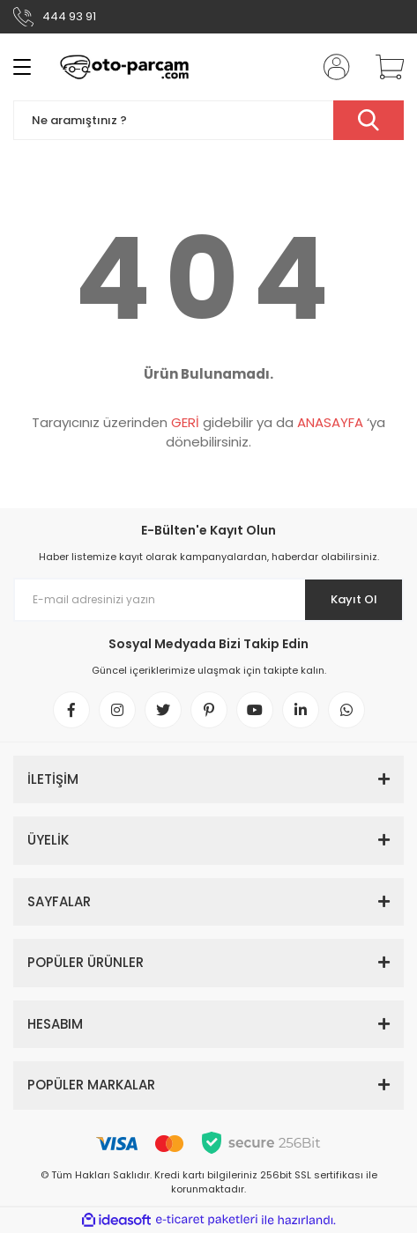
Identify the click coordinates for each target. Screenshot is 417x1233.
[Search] (208, 120)
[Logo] (124, 67)
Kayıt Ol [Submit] (354, 599)
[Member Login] (331, 67)
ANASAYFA (330, 422)
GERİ (185, 422)
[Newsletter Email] (208, 600)
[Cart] (383, 67)
